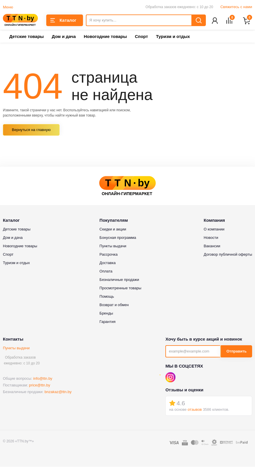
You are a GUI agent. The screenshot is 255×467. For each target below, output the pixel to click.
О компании (214, 229)
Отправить (236, 352)
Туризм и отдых (173, 36)
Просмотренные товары (120, 288)
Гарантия (107, 322)
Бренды (106, 313)
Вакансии (212, 246)
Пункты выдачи (16, 348)
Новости (211, 238)
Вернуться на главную (31, 130)
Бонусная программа (117, 238)
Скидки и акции (112, 229)
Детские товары (26, 36)
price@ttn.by (39, 386)
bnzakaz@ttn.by (58, 392)
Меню (8, 7)
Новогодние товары (105, 36)
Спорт (141, 36)
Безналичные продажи (119, 280)
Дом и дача (64, 36)
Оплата (105, 271)
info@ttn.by (42, 379)
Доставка (107, 263)
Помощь (106, 297)
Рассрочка (108, 254)
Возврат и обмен (114, 305)
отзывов (195, 410)
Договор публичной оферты (228, 254)
